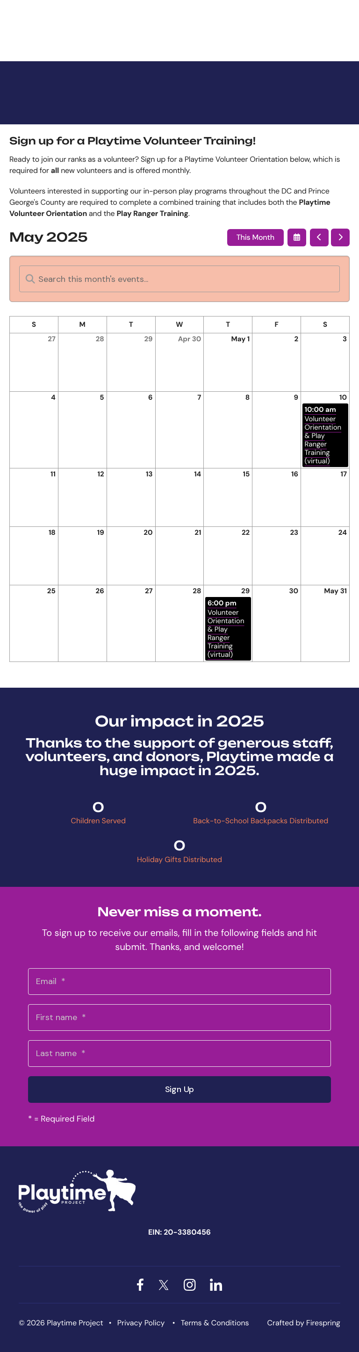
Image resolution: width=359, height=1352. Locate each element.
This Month (255, 237)
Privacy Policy (141, 1323)
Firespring (323, 1323)
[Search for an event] (179, 279)
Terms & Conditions (215, 1323)
